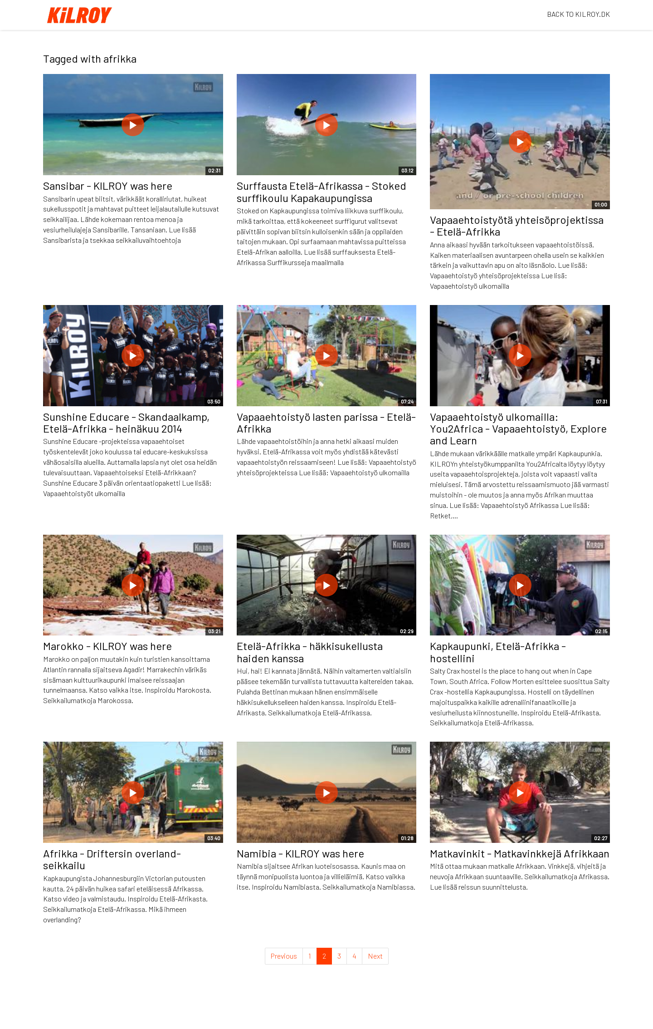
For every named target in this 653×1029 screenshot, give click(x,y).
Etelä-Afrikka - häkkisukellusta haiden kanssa (310, 651)
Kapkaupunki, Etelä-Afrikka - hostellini (498, 651)
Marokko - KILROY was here (107, 645)
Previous (284, 955)
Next (375, 955)
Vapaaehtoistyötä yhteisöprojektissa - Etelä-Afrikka (517, 225)
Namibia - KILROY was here (300, 853)
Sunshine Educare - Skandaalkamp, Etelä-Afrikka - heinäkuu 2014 (126, 422)
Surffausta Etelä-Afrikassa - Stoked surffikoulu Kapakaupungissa (321, 191)
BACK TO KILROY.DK (578, 14)
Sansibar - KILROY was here (107, 185)
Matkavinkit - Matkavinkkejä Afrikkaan (519, 853)
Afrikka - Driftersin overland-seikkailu (112, 859)
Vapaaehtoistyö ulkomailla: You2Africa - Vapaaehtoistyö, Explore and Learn (518, 428)
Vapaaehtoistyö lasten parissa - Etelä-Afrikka (326, 422)
